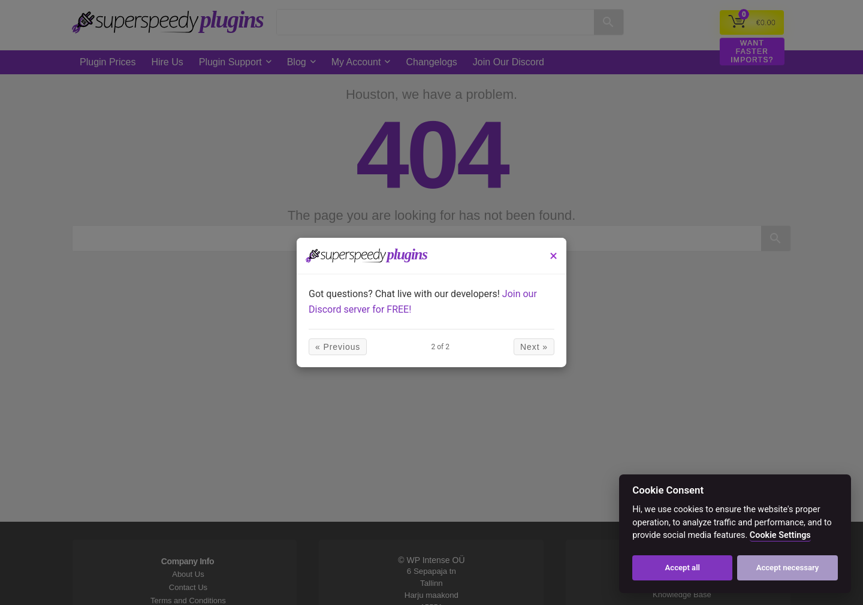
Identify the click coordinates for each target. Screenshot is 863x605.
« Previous (337, 347)
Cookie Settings (780, 535)
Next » (534, 347)
